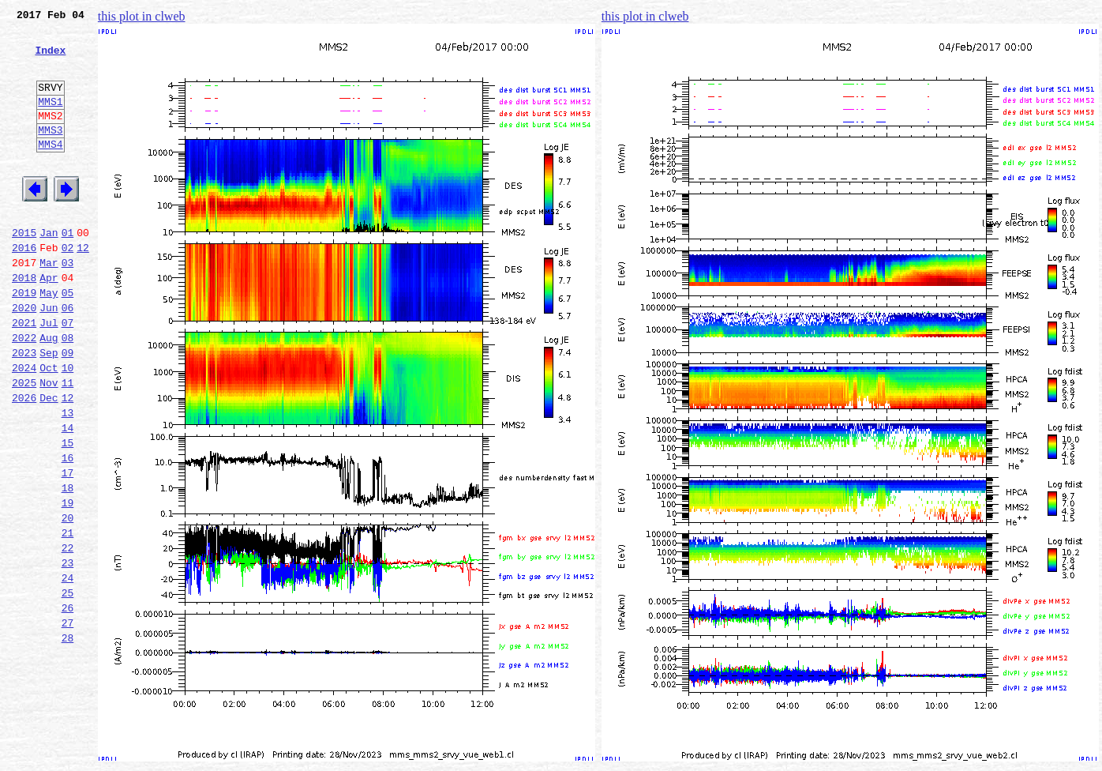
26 (68, 705)
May (48, 340)
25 (68, 687)
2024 (24, 426)
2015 (24, 270)
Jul (48, 374)
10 (68, 426)
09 (68, 409)
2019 (24, 340)
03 (68, 305)
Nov (48, 444)
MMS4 (50, 170)
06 (68, 357)
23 (68, 652)
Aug (48, 392)
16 (68, 531)
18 (68, 566)
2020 (24, 357)
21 (68, 618)
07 (68, 374)
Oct (48, 426)
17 (68, 548)
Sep (48, 409)
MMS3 (50, 153)
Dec (48, 461)
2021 (24, 374)
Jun (48, 357)
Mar (48, 305)
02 (68, 287)
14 (68, 496)
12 (83, 287)
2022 (24, 392)
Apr (48, 322)
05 (68, 340)
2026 (24, 461)
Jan (48, 270)
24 (68, 670)
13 (68, 479)
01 (68, 270)
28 (68, 739)
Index (50, 59)
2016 (24, 287)
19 (68, 583)
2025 (24, 444)
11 (68, 444)
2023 (24, 409)
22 (68, 635)
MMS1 (50, 120)
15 (68, 513)
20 (68, 600)
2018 (24, 322)
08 (68, 392)
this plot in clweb (142, 16)
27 (68, 722)
